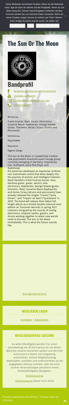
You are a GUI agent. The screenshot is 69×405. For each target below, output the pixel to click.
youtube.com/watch (22, 96)
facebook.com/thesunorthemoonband (32, 91)
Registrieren (41, 319)
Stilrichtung (14, 135)
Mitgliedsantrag (34, 375)
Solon (52, 396)
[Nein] (64, 15)
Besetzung (13, 116)
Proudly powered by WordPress (20, 396)
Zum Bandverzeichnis (34, 293)
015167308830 (19, 105)
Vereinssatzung (23, 380)
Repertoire (13, 146)
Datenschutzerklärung (47, 25)
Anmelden (26, 319)
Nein (30, 25)
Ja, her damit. (17, 25)
